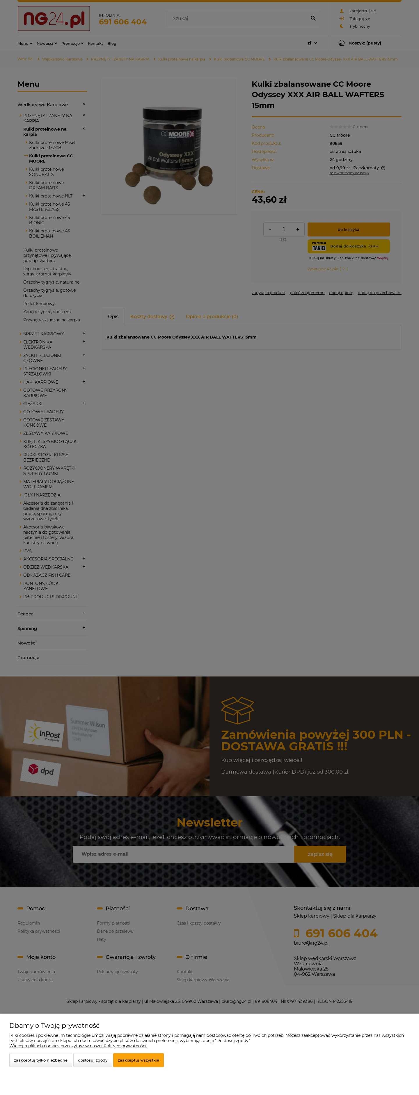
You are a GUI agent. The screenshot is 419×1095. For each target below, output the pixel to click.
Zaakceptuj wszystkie (138, 1060)
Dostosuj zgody (92, 1060)
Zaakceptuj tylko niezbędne (41, 1060)
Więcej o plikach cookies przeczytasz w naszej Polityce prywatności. (78, 1045)
